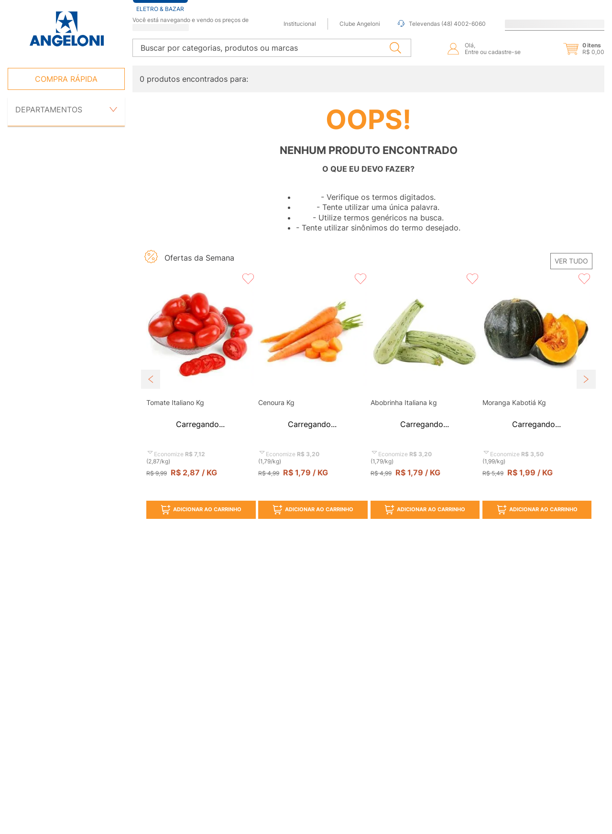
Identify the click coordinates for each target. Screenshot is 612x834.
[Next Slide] (586, 367)
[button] (575, 45)
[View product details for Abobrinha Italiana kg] (425, 383)
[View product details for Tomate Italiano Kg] (200, 383)
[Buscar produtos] (397, 44)
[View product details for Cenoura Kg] (312, 383)
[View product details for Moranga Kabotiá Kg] (536, 383)
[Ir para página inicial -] (66, 28)
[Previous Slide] (150, 367)
